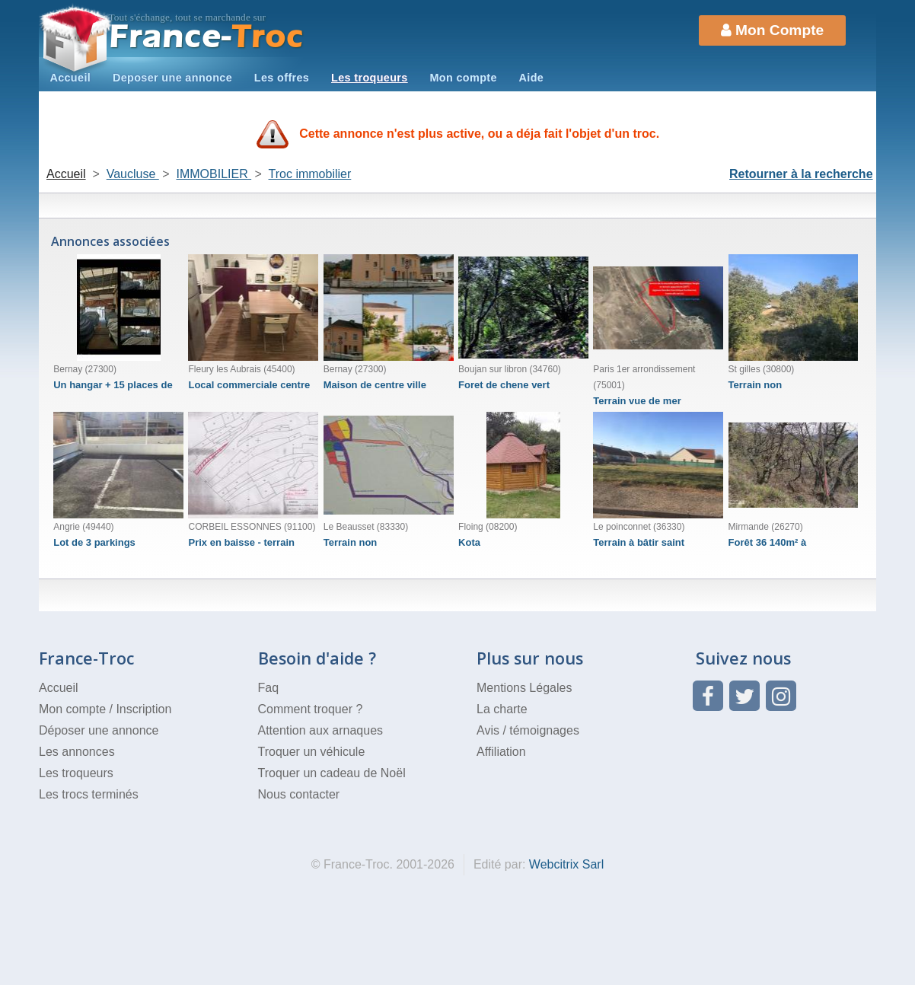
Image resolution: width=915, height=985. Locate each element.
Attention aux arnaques (321, 730)
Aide (531, 78)
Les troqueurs (369, 78)
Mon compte (462, 78)
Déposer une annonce (98, 730)
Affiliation (501, 751)
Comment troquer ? (310, 709)
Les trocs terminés (89, 794)
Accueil (70, 78)
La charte (502, 709)
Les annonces (77, 751)
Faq (268, 687)
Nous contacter (299, 794)
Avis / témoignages (528, 730)
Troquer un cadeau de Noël (332, 773)
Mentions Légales (524, 687)
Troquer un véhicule (311, 751)
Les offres (281, 78)
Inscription (143, 709)
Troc (206, 37)
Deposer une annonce (172, 78)
